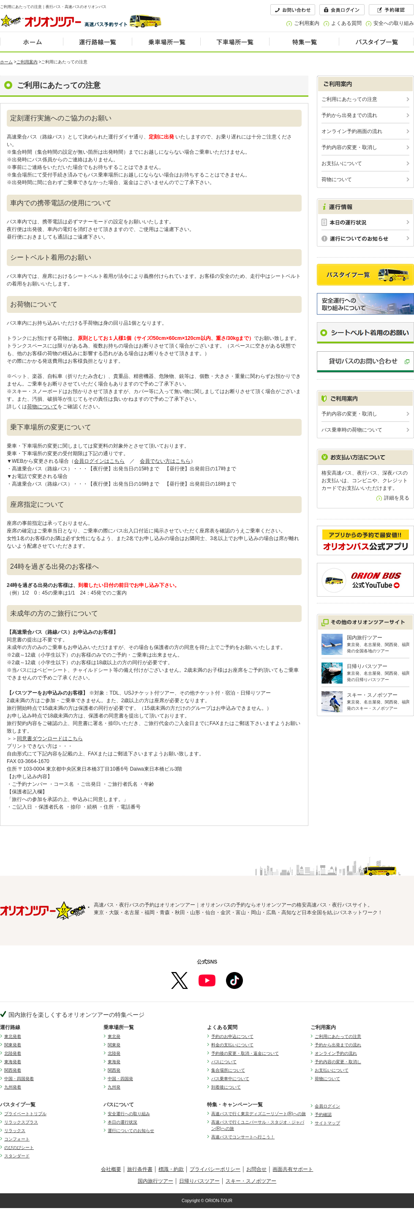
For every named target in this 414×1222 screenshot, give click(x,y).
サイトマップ (327, 1123)
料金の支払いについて (232, 1045)
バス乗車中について (230, 1078)
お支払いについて (341, 163)
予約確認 (323, 1114)
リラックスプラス (21, 1122)
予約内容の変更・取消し (349, 147)
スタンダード (17, 1156)
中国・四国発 (120, 1078)
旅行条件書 (140, 1169)
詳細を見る (396, 498)
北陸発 (114, 1053)
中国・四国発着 (19, 1078)
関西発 (114, 1070)
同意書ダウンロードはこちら (50, 738)
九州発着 (12, 1087)
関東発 (114, 1045)
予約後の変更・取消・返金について (245, 1053)
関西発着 (12, 1070)
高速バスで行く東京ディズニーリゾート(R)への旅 (258, 1113)
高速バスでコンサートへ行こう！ (243, 1137)
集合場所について (228, 1070)
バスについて (224, 1061)
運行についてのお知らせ (131, 1130)
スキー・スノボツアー (251, 1181)
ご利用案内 (306, 23)
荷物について (42, 407)
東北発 (114, 1036)
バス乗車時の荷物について (351, 430)
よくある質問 (346, 23)
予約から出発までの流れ (349, 115)
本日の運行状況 (122, 1122)
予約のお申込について (232, 1036)
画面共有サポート (292, 1169)
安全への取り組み (393, 23)
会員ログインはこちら (99, 461)
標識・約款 (171, 1169)
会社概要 (111, 1169)
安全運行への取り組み (129, 1113)
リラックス (14, 1130)
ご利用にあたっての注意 (349, 99)
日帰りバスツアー (199, 1181)
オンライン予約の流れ (336, 1053)
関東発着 (12, 1045)
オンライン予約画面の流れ (351, 131)
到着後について (226, 1087)
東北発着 (12, 1036)
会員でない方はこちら (165, 461)
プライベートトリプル (25, 1113)
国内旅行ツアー (155, 1181)
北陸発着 (12, 1053)
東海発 (114, 1061)
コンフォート (17, 1139)
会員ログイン (327, 1106)
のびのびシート (19, 1147)
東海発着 (12, 1061)
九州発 (114, 1087)
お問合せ (256, 1169)
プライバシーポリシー (215, 1169)
